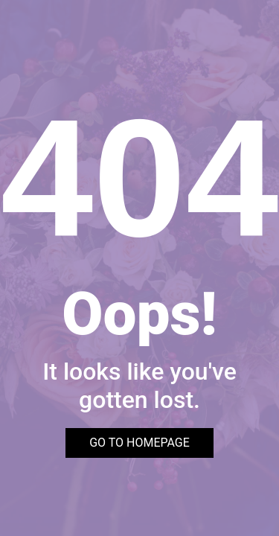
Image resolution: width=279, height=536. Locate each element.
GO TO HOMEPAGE (139, 443)
